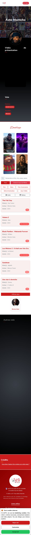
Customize (15, 527)
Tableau (22, 195)
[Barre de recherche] (17, 178)
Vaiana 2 (5, 217)
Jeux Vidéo (24, 191)
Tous (5, 183)
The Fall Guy (7, 200)
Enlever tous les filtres (20, 183)
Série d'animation (9, 191)
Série (11, 187)
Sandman (5, 263)
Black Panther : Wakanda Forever (15, 232)
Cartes (8, 195)
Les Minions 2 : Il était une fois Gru (15, 248)
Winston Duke (15, 309)
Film (4, 187)
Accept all (15, 532)
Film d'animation (23, 187)
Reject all (16, 523)
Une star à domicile (9, 280)
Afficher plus (15, 294)
